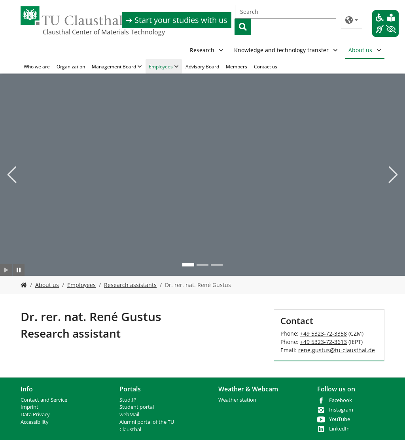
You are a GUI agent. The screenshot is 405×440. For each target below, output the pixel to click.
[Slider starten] (6, 270)
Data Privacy (35, 414)
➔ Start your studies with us (176, 20)
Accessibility (35, 422)
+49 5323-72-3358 (323, 333)
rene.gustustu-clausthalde (336, 350)
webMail (129, 414)
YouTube (339, 419)
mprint (30, 407)
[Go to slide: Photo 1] (188, 265)
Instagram (341, 409)
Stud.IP (127, 400)
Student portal (136, 407)
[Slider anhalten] (19, 270)
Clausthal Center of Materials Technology (82, 32)
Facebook (340, 400)
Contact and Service (44, 400)
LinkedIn (339, 428)
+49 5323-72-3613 (323, 342)
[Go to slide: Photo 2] (202, 265)
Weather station (237, 400)
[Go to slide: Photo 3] (217, 265)
